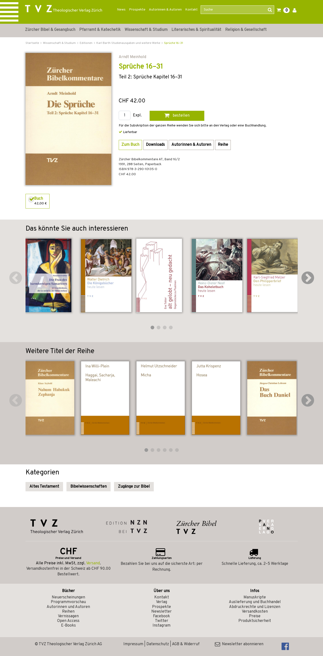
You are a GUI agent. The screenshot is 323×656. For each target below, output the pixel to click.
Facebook (161, 616)
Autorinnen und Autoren (68, 607)
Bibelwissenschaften (88, 486)
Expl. (137, 115)
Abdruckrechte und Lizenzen (254, 607)
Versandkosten (255, 611)
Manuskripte (255, 597)
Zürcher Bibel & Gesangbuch (50, 29)
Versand (93, 563)
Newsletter (161, 611)
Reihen (68, 611)
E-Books (68, 625)
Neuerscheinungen (68, 597)
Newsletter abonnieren (239, 644)
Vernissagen (68, 616)
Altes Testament (44, 486)
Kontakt (191, 10)
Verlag (161, 602)
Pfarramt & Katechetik (100, 29)
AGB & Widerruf (186, 644)
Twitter (161, 621)
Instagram (161, 625)
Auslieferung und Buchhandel (255, 602)
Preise (254, 616)
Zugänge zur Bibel (134, 486)
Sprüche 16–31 (173, 43)
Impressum (133, 644)
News (121, 10)
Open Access (68, 621)
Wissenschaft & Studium (146, 29)
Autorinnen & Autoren (165, 10)
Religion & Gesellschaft (246, 29)
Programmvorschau (68, 602)
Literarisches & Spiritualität (196, 29)
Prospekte (137, 10)
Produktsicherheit (254, 621)
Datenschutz (157, 644)
